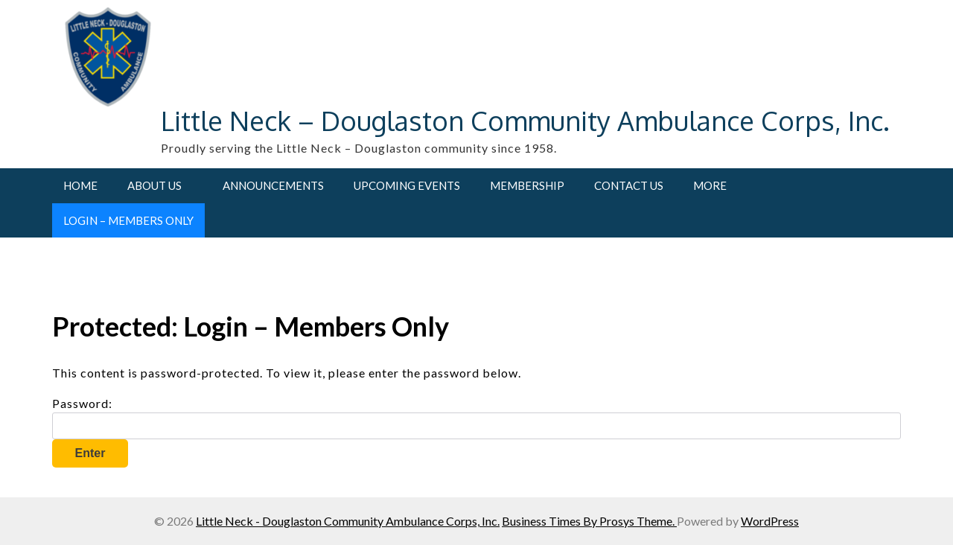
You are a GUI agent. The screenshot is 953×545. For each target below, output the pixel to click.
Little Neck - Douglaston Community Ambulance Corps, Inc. (348, 521)
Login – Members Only (128, 220)
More (710, 185)
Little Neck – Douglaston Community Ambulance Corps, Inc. (525, 120)
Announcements (273, 185)
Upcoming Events (407, 185)
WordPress (770, 521)
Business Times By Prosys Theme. (589, 521)
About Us (154, 185)
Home (80, 185)
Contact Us (628, 185)
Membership (527, 185)
